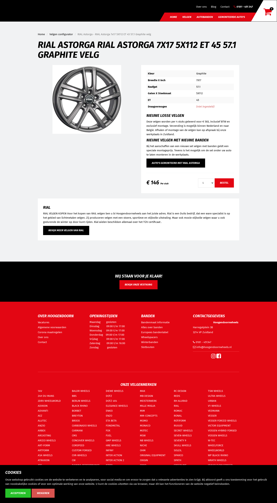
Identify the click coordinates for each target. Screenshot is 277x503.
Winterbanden (149, 342)
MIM (142, 410)
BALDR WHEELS (81, 391)
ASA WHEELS (45, 455)
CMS (74, 435)
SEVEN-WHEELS (183, 435)
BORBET (76, 410)
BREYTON (77, 415)
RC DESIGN (180, 391)
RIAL (176, 405)
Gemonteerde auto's (231, 17)
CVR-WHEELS (79, 455)
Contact (224, 6)
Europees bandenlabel (154, 332)
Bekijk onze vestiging (138, 284)
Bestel (224, 182)
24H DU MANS (46, 395)
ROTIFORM (180, 420)
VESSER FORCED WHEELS (222, 420)
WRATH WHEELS (217, 460)
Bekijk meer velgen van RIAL (66, 230)
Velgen (186, 17)
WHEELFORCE (215, 445)
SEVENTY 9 (180, 440)
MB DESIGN (146, 395)
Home (173, 17)
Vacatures (43, 322)
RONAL (178, 415)
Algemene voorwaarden (52, 327)
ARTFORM (43, 450)
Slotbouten (147, 347)
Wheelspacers (149, 337)
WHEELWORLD (216, 450)
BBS (74, 395)
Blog (213, 6)
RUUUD (178, 425)
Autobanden (205, 17)
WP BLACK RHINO (218, 455)
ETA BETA (111, 420)
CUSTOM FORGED (82, 450)
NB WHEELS (146, 440)
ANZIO (41, 425)
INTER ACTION (114, 455)
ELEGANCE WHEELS (117, 405)
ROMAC (178, 410)
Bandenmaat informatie (155, 322)
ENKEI (109, 410)
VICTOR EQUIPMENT (219, 425)
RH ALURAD (180, 400)
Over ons (201, 6)
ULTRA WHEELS (216, 395)
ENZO (109, 415)
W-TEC (211, 440)
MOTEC (144, 430)
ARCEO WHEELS (47, 440)
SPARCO (178, 455)
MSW (143, 435)
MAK (142, 391)
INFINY (109, 450)
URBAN (212, 400)
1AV (40, 391)
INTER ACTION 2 (115, 460)
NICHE (143, 445)
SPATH (177, 460)
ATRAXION (43, 460)
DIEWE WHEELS (114, 391)
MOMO (144, 420)
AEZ (40, 415)
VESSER (212, 415)
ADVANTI (43, 410)
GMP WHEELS (113, 440)
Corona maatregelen (50, 332)
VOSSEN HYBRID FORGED (222, 430)
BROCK (76, 420)
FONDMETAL (113, 425)
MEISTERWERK (148, 400)
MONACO (145, 425)
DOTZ (109, 395)
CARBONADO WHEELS (84, 425)
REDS (177, 395)
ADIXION (43, 405)
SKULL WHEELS (182, 445)
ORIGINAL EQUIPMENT (153, 455)
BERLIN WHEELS (81, 400)
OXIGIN (144, 460)
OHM (143, 450)
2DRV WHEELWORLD (49, 400)
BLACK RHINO (80, 405)
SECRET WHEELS (183, 430)
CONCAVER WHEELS (83, 440)
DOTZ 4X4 (111, 400)
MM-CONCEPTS (148, 415)
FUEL (108, 435)
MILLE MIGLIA (147, 405)
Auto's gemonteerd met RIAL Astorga (176, 163)
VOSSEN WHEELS (217, 435)
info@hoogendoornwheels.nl (212, 347)
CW (73, 460)
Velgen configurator (61, 34)
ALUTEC (42, 420)
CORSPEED (78, 445)
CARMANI (77, 430)
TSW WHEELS (215, 391)
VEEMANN (213, 410)
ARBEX (41, 430)
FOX (108, 430)
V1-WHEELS (214, 405)
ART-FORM (44, 445)
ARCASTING (44, 435)
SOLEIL (178, 450)
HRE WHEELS (113, 445)
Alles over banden (152, 327)
